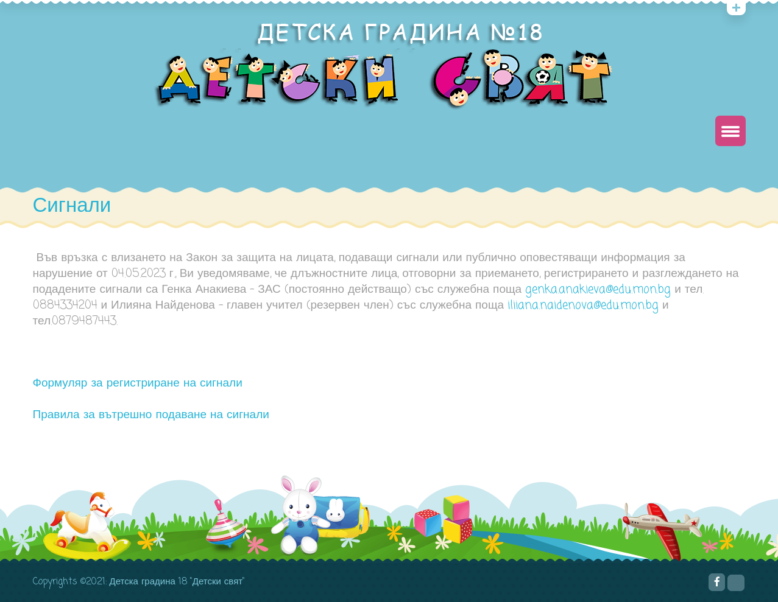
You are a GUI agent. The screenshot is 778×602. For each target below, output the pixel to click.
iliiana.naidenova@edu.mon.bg (583, 305)
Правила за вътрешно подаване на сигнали (151, 415)
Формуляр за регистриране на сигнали (137, 383)
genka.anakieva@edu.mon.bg (598, 289)
